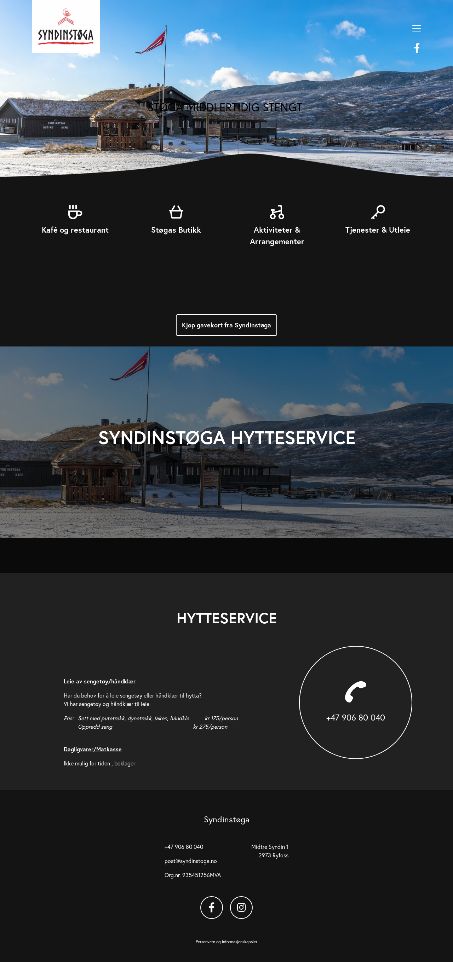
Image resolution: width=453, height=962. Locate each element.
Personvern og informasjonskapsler (226, 941)
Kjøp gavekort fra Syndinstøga (226, 325)
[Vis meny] (416, 28)
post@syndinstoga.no (191, 860)
